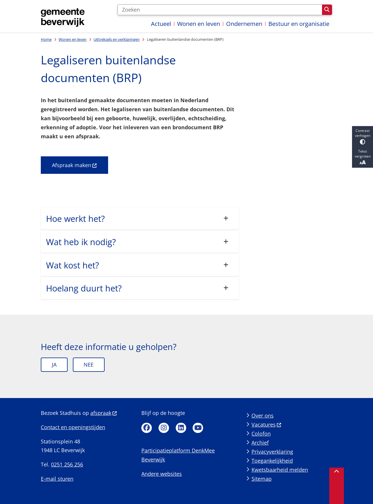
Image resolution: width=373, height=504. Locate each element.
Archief (260, 442)
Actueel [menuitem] (161, 24)
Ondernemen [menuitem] (244, 24)
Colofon (261, 433)
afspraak (103, 412)
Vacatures (266, 424)
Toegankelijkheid (272, 460)
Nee (89, 364)
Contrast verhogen (362, 136)
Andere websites (161, 473)
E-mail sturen (57, 478)
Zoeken (327, 9)
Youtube (198, 428)
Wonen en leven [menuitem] (198, 24)
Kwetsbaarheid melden (279, 469)
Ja (54, 364)
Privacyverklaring (272, 451)
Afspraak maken (74, 165)
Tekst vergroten (362, 157)
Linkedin (181, 428)
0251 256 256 (67, 464)
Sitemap (261, 478)
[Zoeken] (220, 10)
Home (46, 39)
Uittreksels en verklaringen (117, 39)
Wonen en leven (73, 39)
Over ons (262, 415)
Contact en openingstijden (73, 427)
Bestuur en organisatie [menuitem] (298, 24)
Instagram (164, 428)
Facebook (146, 428)
